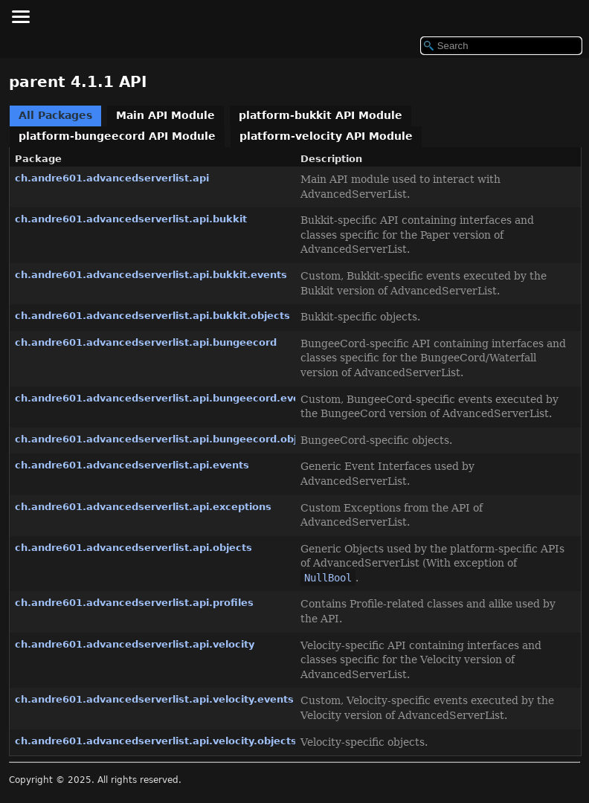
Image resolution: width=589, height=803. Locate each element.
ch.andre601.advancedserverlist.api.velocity (134, 644)
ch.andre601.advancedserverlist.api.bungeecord (146, 342)
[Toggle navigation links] (20, 16)
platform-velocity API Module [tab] (326, 136)
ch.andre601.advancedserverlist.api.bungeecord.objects (167, 439)
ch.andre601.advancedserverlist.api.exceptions (143, 506)
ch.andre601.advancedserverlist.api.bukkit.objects (152, 315)
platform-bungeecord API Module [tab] (117, 136)
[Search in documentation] (501, 45)
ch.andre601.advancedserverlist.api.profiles (134, 602)
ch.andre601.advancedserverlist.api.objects (133, 547)
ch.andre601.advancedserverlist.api (112, 178)
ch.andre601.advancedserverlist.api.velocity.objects (156, 740)
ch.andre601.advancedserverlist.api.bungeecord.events (166, 398)
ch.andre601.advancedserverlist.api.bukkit (131, 219)
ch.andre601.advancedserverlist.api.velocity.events (154, 699)
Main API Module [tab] (165, 115)
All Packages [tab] (55, 115)
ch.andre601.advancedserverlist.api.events (132, 465)
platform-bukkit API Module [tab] (320, 115)
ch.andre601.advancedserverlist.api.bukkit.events (151, 274)
